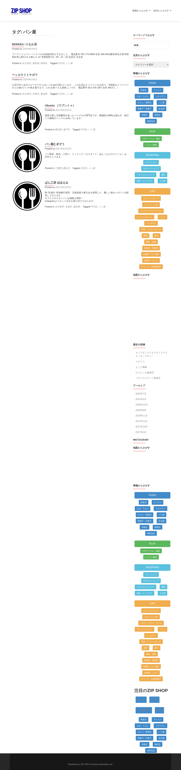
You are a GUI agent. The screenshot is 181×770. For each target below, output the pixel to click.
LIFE (152, 186)
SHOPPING (152, 150)
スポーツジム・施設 (151, 134)
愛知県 (35, 58)
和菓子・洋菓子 (144, 104)
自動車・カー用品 (151, 249)
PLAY (152, 126)
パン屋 (69, 58)
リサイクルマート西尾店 (148, 373)
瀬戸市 (64, 124)
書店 (163, 170)
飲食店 (143, 85)
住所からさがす (161, 10)
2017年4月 (141, 427)
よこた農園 (141, 362)
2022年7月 (141, 389)
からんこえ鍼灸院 (145, 367)
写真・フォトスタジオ (151, 224)
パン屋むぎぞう (53, 137)
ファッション (151, 157)
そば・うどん (142, 91)
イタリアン (160, 91)
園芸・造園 (151, 237)
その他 (162, 176)
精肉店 (157, 110)
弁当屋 (161, 104)
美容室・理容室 (151, 243)
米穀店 (144, 110)
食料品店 (151, 116)
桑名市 (64, 161)
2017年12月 (142, 416)
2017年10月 (142, 422)
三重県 (56, 161)
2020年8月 (141, 405)
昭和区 (43, 58)
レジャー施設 (151, 140)
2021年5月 (141, 394)
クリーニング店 (151, 200)
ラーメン (157, 85)
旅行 (157, 231)
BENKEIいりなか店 (24, 39)
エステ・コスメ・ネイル (151, 206)
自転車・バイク (151, 255)
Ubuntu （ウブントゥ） (58, 100)
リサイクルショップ (145, 170)
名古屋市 (26, 58)
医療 (145, 231)
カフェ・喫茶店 (144, 97)
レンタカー (151, 218)
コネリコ (140, 356)
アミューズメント (144, 212)
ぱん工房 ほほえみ (55, 174)
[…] (116, 83)
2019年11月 (142, 411)
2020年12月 (142, 400)
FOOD (61, 58)
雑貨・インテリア (144, 176)
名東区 (35, 89)
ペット (162, 212)
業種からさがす (140, 10)
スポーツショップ (151, 163)
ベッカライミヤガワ (24, 70)
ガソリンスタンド (151, 193)
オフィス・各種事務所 (151, 262)
